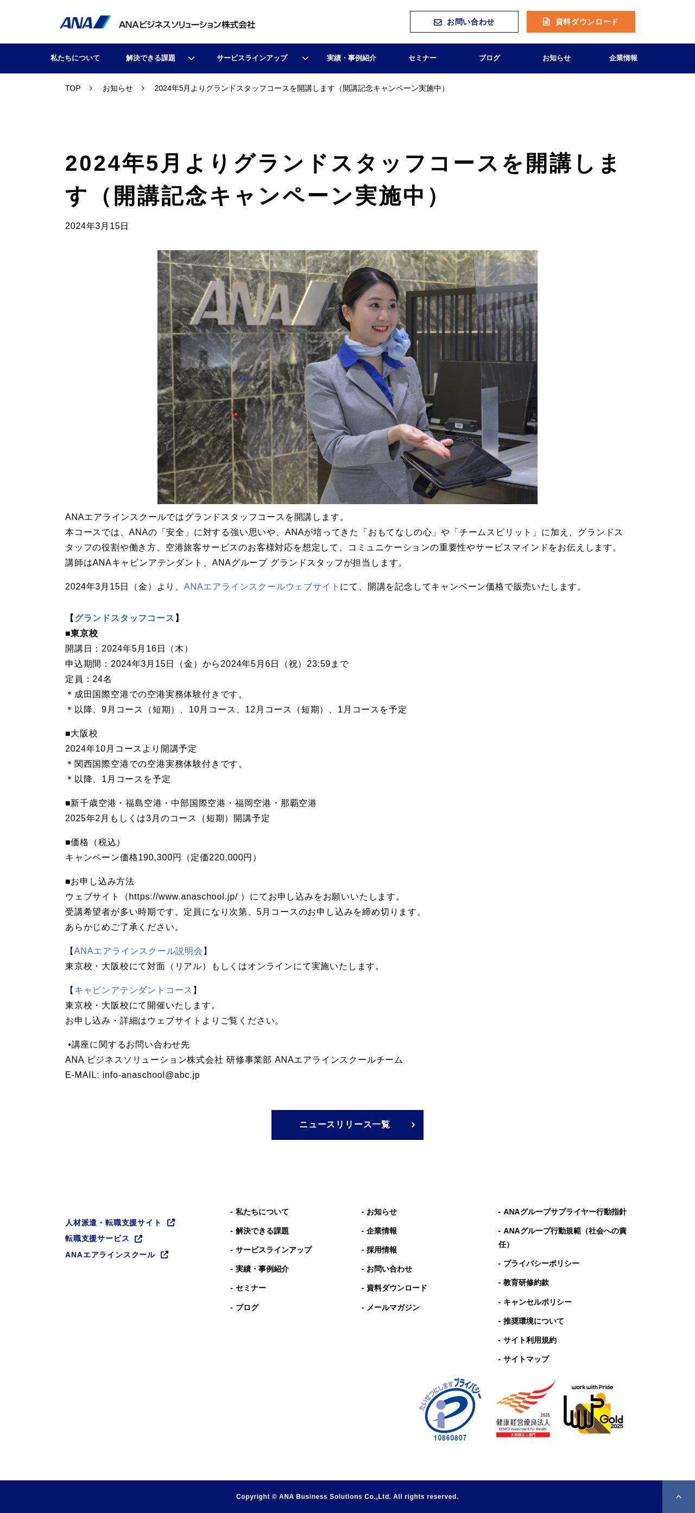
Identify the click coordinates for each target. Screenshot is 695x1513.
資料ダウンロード (587, 21)
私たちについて (75, 58)
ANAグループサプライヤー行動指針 (564, 1211)
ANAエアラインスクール (110, 1254)
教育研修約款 (526, 1282)
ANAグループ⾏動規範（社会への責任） (562, 1237)
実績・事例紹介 (351, 58)
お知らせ (556, 58)
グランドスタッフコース (124, 618)
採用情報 (382, 1249)
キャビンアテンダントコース (133, 990)
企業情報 (623, 58)
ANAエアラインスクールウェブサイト (262, 586)
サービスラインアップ (252, 58)
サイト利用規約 (530, 1340)
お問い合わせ (471, 21)
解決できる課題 (150, 58)
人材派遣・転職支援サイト (113, 1222)
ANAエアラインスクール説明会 (138, 951)
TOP (73, 88)
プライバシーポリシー (541, 1263)
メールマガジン (393, 1307)
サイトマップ (526, 1359)
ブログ (489, 58)
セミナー (422, 58)
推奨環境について (533, 1321)
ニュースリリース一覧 (344, 1124)
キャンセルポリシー (537, 1302)
